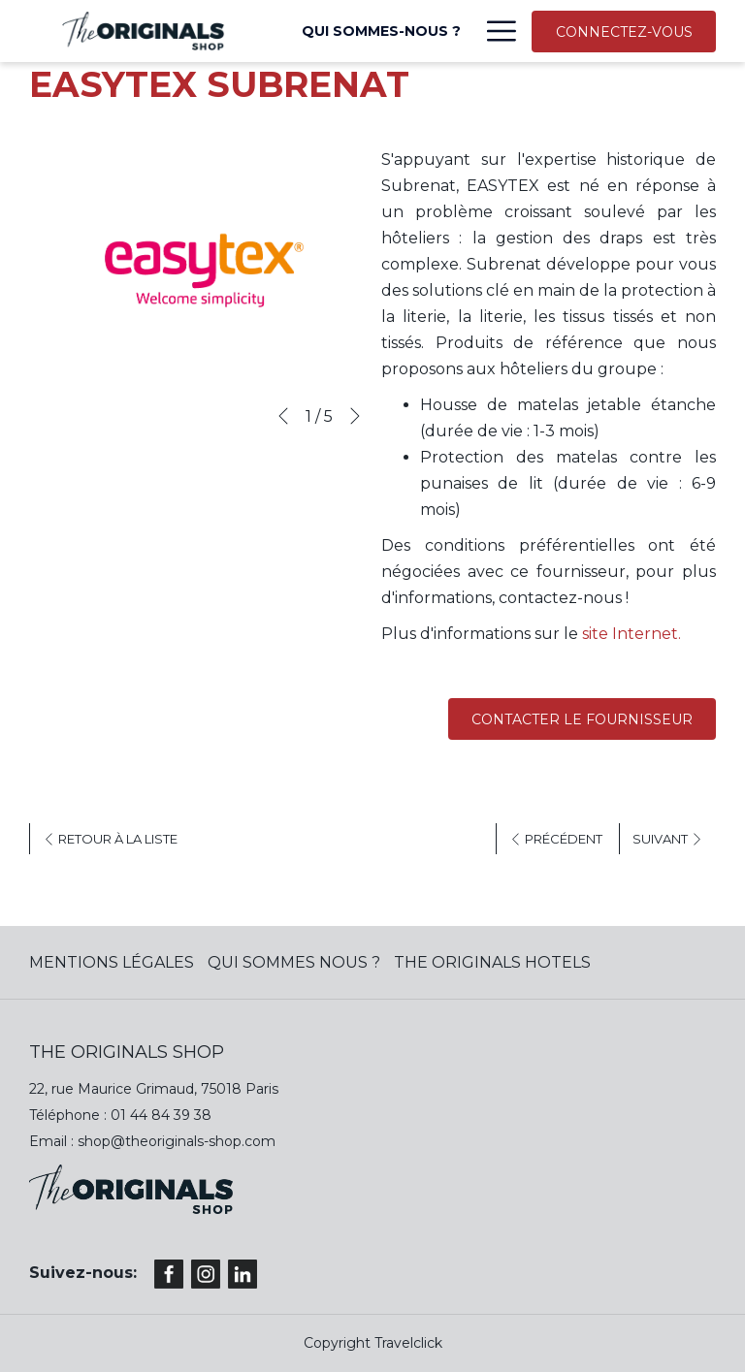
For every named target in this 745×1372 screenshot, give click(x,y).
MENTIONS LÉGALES (111, 962)
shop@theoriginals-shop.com (176, 1141)
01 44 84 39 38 (161, 1115)
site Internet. (629, 633)
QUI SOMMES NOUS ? (294, 962)
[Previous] (283, 416)
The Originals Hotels (492, 962)
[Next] (355, 416)
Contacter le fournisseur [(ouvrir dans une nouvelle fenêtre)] (582, 719)
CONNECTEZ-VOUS (624, 32)
